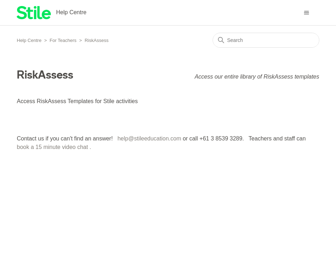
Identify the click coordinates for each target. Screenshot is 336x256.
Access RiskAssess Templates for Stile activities (77, 101)
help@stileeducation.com (149, 138)
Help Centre (29, 40)
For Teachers (62, 40)
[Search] (266, 40)
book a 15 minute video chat (52, 147)
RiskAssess (96, 40)
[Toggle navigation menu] (306, 12)
